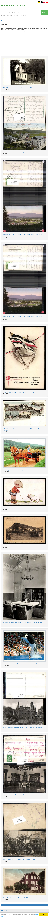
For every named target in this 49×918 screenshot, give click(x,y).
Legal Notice (4, 910)
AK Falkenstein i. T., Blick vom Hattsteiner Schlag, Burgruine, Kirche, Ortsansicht (22, 546)
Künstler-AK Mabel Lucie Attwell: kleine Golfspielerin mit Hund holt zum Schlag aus (23, 508)
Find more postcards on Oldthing (24, 905)
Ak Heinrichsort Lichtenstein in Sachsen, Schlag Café (15, 897)
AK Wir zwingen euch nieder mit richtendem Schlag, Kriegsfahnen (19, 392)
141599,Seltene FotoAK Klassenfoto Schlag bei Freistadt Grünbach (19, 859)
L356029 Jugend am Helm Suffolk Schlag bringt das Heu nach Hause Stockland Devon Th (24, 470)
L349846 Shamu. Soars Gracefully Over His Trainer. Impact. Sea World (20, 664)
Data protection (4, 912)
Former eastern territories (13, 5)
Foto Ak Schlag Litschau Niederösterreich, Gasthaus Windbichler (18, 87)
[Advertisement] (24, 45)
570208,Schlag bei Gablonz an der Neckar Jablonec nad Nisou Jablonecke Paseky (22, 152)
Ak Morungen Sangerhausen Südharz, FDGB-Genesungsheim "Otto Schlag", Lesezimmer (24, 622)
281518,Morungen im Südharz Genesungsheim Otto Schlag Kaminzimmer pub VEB (23, 795)
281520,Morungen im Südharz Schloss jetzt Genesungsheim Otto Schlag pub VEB (22, 727)
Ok (43, 914)
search (44, 12)
